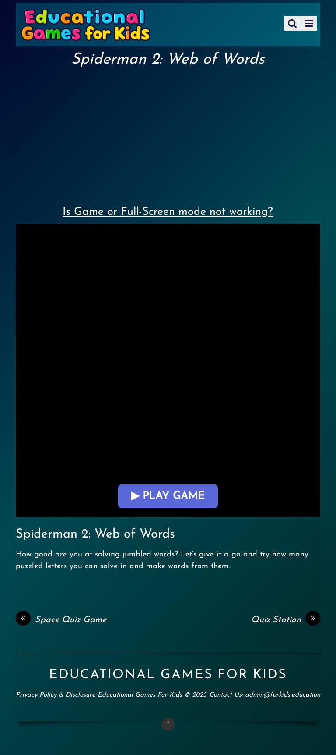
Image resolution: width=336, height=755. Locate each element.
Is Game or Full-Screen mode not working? (168, 212)
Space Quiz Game (61, 620)
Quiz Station (285, 620)
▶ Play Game (168, 496)
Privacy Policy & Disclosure (55, 695)
